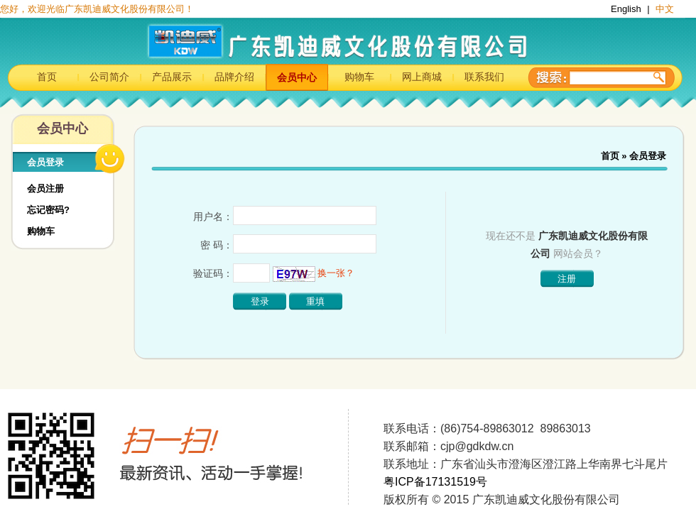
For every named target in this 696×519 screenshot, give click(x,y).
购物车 (359, 76)
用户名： (213, 216)
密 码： (216, 245)
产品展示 (172, 76)
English (627, 9)
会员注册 (45, 188)
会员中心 (297, 77)
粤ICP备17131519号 (435, 482)
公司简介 (109, 76)
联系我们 (484, 76)
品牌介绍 (234, 76)
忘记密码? (48, 209)
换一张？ (335, 273)
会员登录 (45, 162)
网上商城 (422, 76)
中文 (665, 9)
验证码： (213, 273)
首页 (47, 76)
